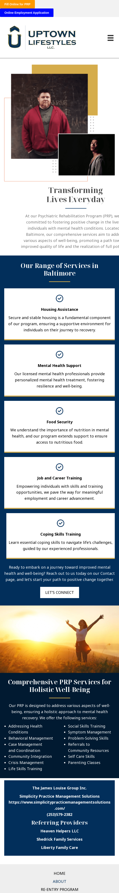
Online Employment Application (26, 12)
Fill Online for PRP (17, 4)
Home (59, 873)
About (59, 881)
